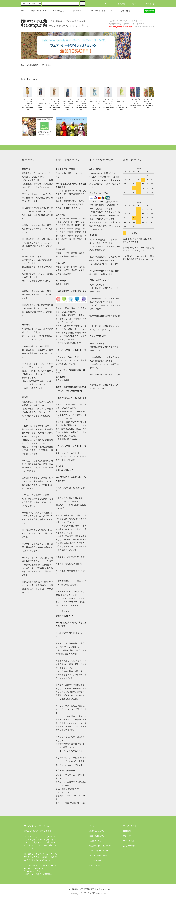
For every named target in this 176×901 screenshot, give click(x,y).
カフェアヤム (69, 775)
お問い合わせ (123, 11)
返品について (95, 841)
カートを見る (129, 841)
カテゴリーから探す (37, 11)
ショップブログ (96, 860)
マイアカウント (130, 826)
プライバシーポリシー (99, 850)
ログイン (133, 4)
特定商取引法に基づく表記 (100, 845)
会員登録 (120, 4)
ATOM (97, 865)
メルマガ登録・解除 (96, 11)
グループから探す (56, 11)
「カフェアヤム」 (63, 792)
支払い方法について (98, 831)
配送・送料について (98, 836)
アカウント (106, 4)
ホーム (23, 11)
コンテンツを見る (74, 11)
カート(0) (148, 4)
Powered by (88, 894)
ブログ (111, 11)
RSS (91, 865)
